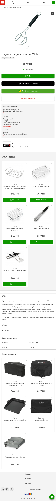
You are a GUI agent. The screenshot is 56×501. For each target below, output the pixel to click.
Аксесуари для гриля (12, 7)
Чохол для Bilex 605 (41, 420)
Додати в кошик (15, 200)
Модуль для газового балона (14, 457)
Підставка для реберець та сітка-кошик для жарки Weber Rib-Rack (14, 188)
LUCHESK (32, 498)
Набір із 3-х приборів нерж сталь (14, 270)
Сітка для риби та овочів (41, 186)
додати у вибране (29, 99)
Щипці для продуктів (41, 228)
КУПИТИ (28, 76)
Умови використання (35, 489)
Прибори (6, 330)
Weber (22, 144)
